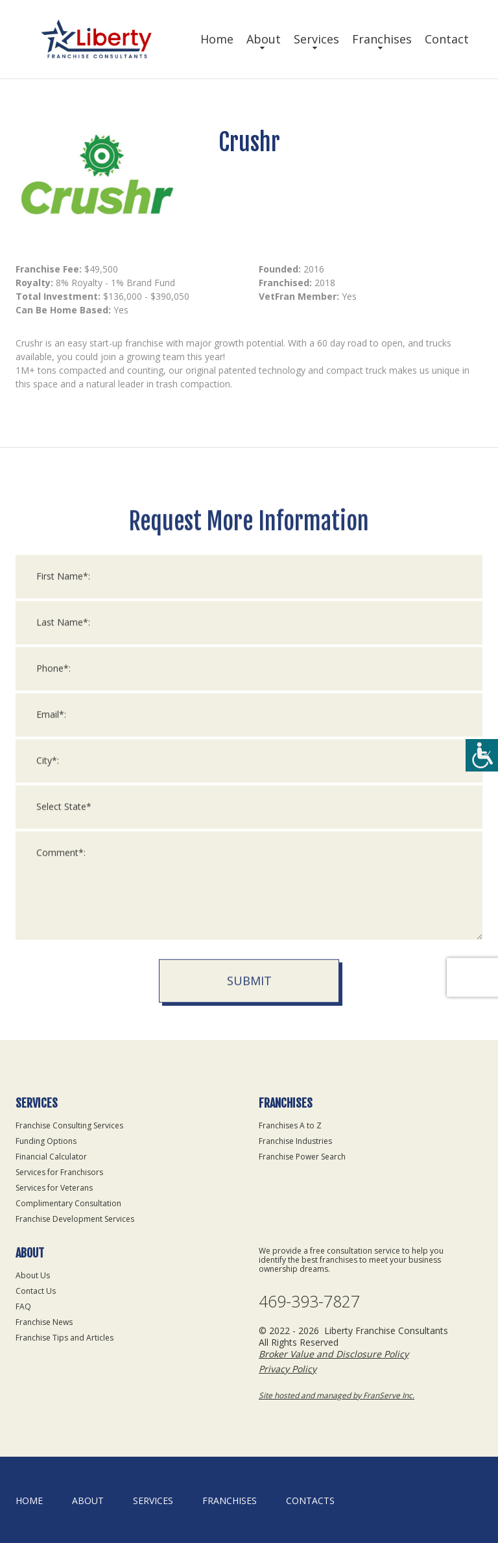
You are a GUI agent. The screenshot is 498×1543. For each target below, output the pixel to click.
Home (216, 39)
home (29, 1500)
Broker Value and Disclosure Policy (334, 1354)
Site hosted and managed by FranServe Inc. (336, 1395)
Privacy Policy (287, 1369)
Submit (249, 1317)
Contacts (310, 1500)
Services (316, 39)
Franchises (382, 39)
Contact (447, 39)
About (263, 39)
